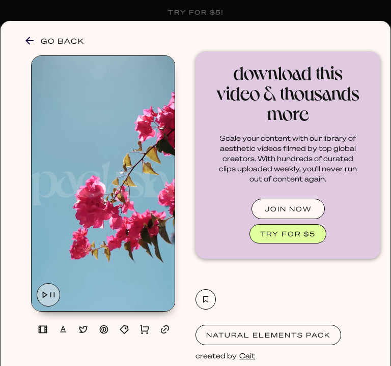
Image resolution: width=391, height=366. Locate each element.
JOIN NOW (288, 208)
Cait (247, 355)
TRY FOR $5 (288, 233)
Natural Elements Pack (268, 334)
